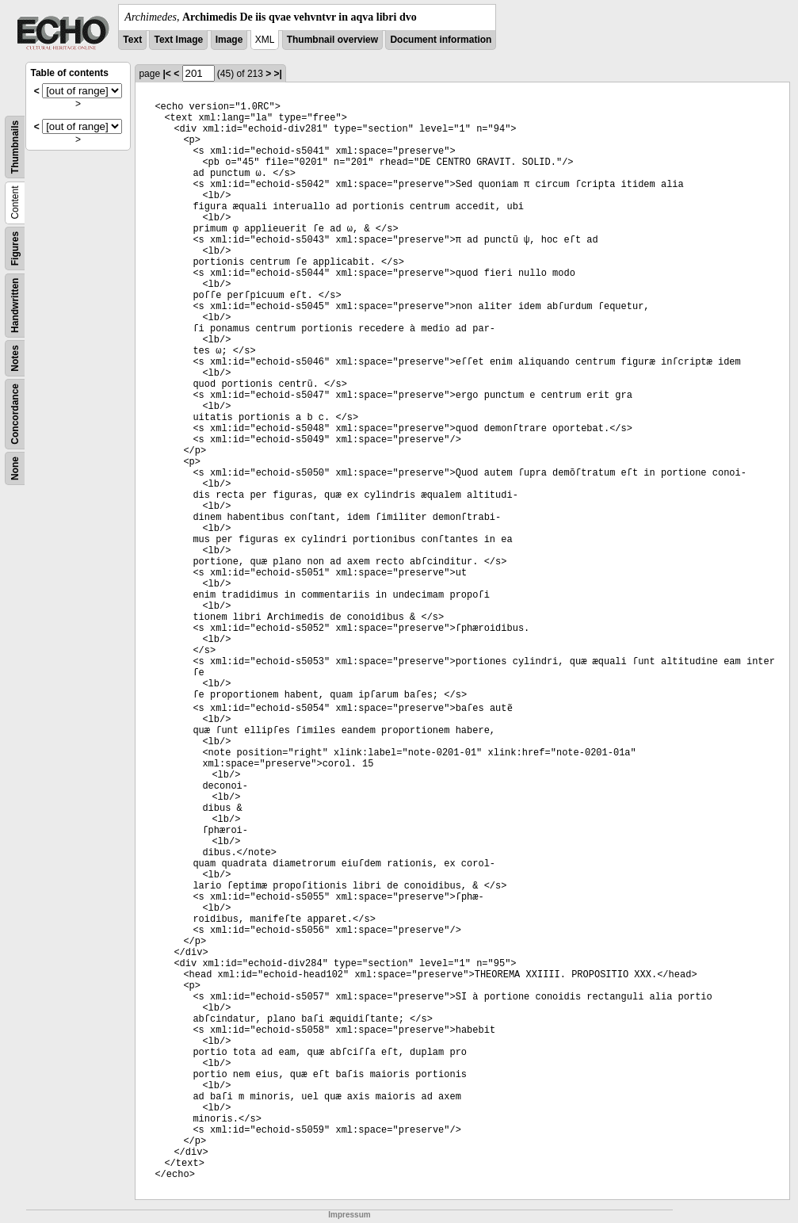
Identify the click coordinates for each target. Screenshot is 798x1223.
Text (132, 39)
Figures (15, 248)
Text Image (178, 39)
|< (166, 73)
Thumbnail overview (332, 39)
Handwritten (15, 305)
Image (229, 39)
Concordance (15, 414)
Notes (15, 358)
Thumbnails (15, 147)
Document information (440, 39)
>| (278, 73)
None (15, 468)
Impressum (349, 1214)
